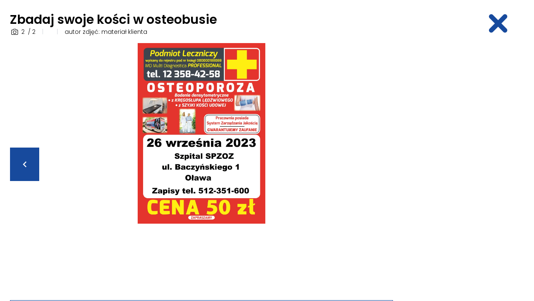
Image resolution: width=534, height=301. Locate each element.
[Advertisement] (465, 168)
